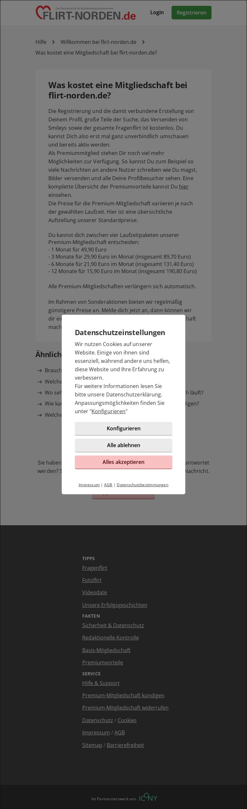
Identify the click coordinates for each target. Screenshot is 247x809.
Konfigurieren (108, 411)
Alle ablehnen (123, 445)
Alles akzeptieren (123, 462)
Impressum (89, 484)
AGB (108, 484)
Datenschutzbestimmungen (142, 484)
